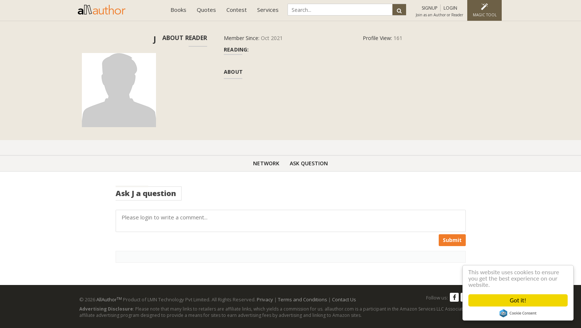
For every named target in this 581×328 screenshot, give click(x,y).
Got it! (518, 300)
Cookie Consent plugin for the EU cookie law (518, 313)
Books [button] (178, 9)
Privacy (265, 299)
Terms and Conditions (302, 299)
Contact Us (344, 299)
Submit (452, 239)
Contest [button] (236, 9)
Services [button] (268, 9)
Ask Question (309, 163)
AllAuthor (109, 299)
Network (266, 163)
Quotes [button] (206, 9)
